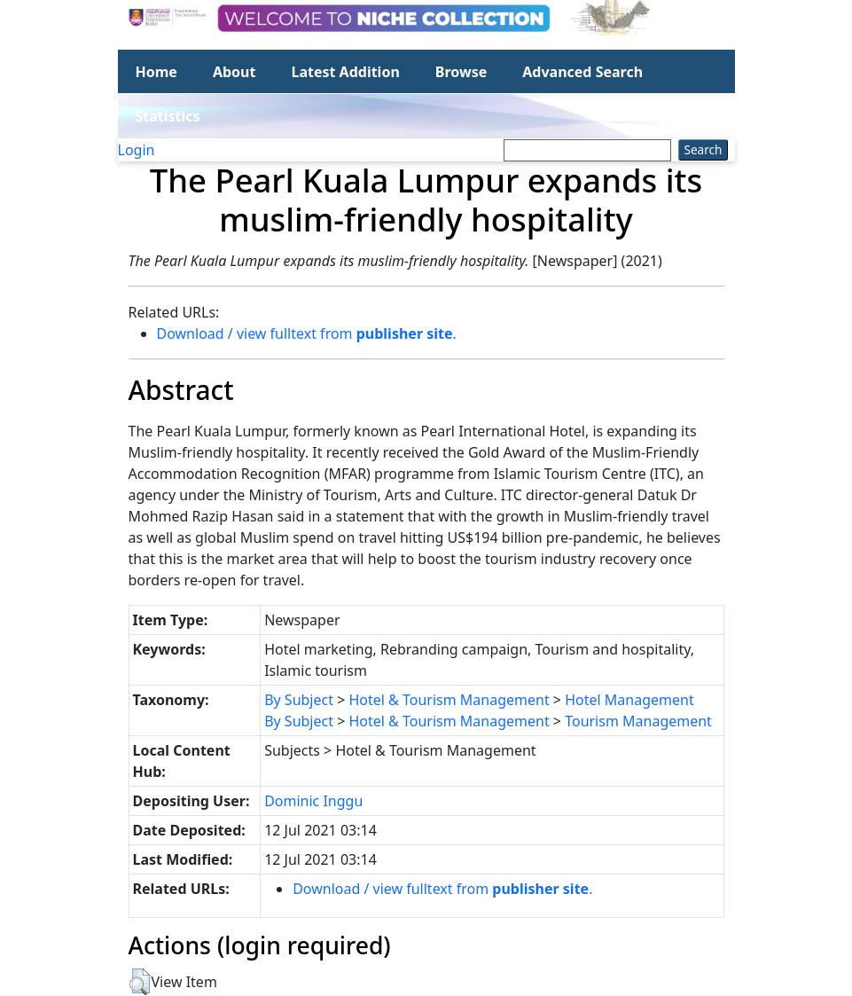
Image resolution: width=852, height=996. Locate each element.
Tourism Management (638, 721)
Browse (461, 72)
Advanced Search (582, 72)
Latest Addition (345, 72)
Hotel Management (629, 700)
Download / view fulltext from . (307, 333)
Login (136, 150)
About (234, 72)
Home (156, 72)
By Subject (298, 700)
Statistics (168, 116)
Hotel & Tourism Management (448, 700)
